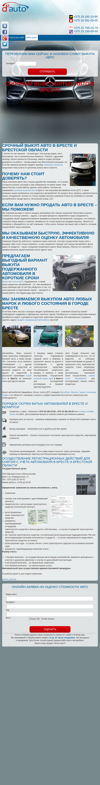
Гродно (5, 395)
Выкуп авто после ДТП (12, 281)
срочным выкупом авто (25, 190)
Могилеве (91, 392)
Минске (74, 392)
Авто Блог (31, 37)
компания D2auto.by (53, 165)
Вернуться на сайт (14, 37)
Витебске (65, 392)
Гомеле (82, 392)
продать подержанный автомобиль (33, 320)
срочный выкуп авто (43, 378)
